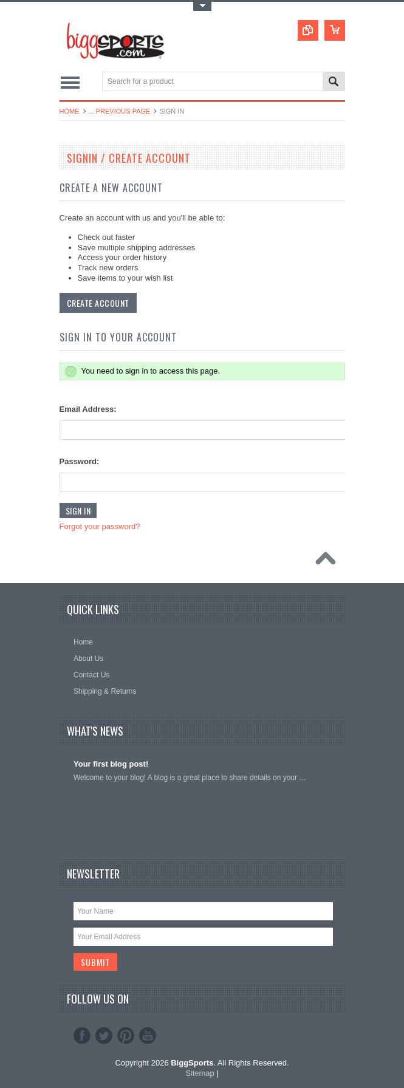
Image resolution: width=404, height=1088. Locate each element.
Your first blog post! (111, 763)
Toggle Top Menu (202, 6)
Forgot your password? (100, 526)
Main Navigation (70, 82)
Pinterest (125, 1035)
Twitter (103, 1035)
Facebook (82, 1035)
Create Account (98, 302)
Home (70, 111)
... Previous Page (120, 111)
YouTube (147, 1035)
